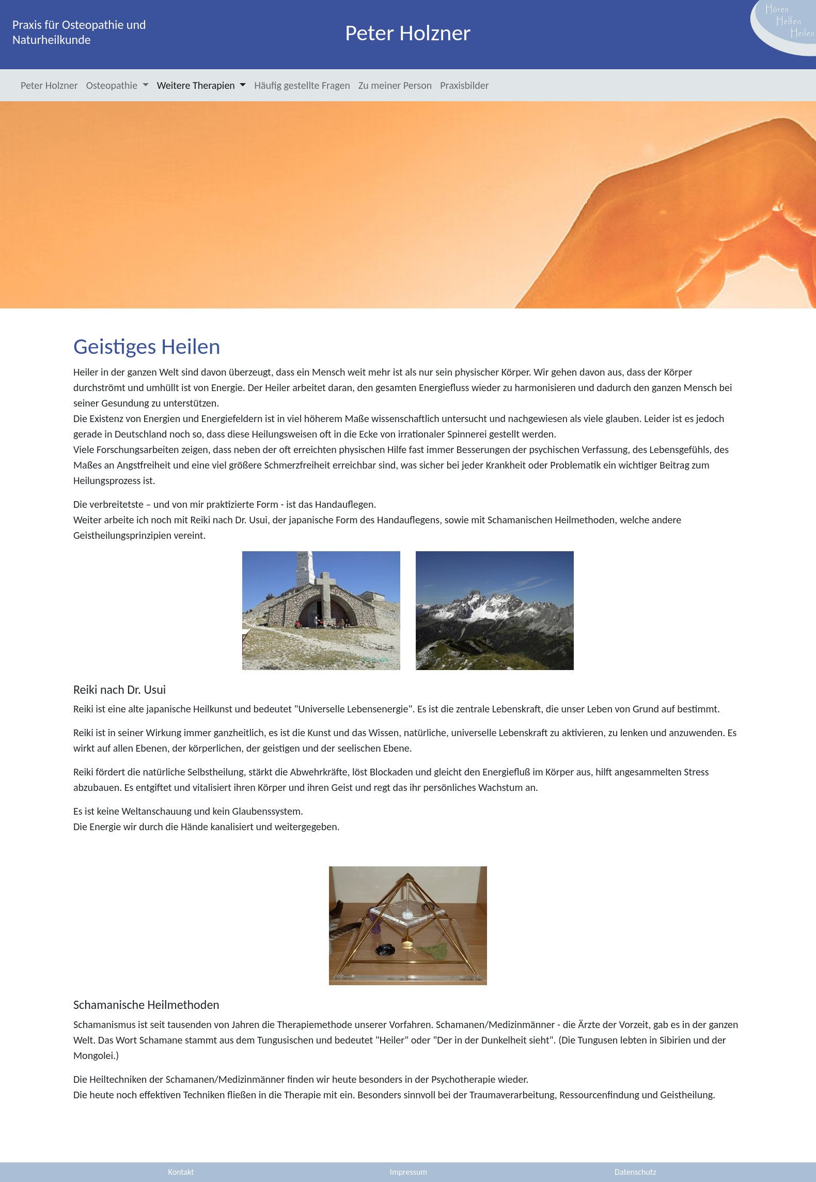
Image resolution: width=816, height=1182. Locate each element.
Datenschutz (635, 1172)
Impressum (408, 1172)
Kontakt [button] (181, 1172)
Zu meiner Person (395, 85)
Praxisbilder (464, 85)
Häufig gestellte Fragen (302, 85)
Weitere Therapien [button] (197, 85)
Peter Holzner (49, 85)
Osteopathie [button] (113, 85)
